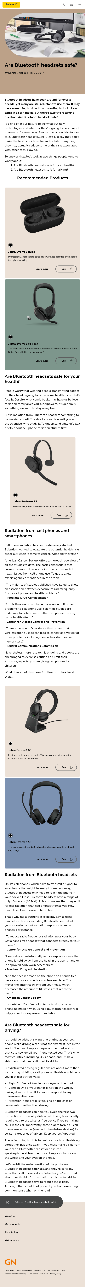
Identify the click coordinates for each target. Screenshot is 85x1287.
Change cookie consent (56, 1270)
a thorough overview (62, 560)
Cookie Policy (39, 1270)
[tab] (10, 245)
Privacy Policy (55, 1274)
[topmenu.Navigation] (79, 4)
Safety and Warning (24, 1270)
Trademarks (9, 1270)
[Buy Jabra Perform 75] (61, 515)
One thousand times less (36, 910)
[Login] (63, 4)
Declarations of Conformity (15, 1274)
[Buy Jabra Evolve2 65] (66, 767)
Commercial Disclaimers (38, 1274)
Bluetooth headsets (46, 415)
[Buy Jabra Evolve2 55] (66, 859)
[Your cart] (71, 4)
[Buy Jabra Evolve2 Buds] (66, 269)
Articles (19, 1202)
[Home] (7, 1202)
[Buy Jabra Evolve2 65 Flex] (66, 360)
